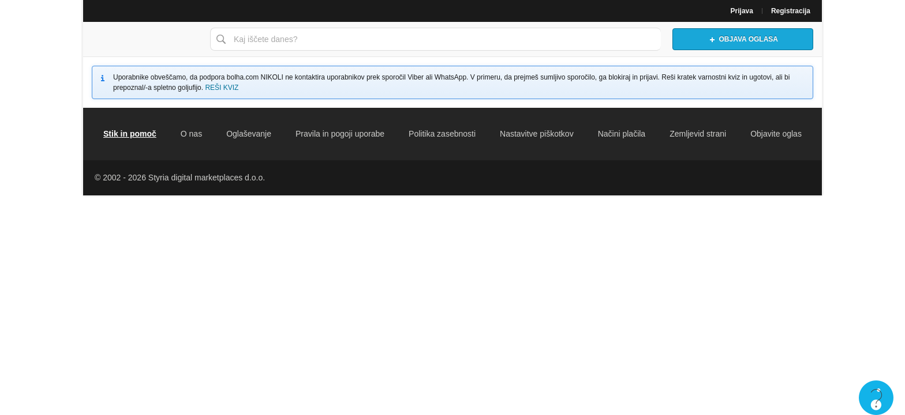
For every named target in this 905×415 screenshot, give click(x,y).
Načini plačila (621, 133)
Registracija (790, 11)
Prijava (742, 11)
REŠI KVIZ (221, 88)
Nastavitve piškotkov (537, 133)
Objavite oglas (776, 133)
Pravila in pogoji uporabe (340, 133)
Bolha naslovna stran (144, 39)
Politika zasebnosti (442, 133)
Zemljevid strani (698, 133)
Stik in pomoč (129, 133)
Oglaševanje (248, 133)
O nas (191, 133)
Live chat (876, 397)
